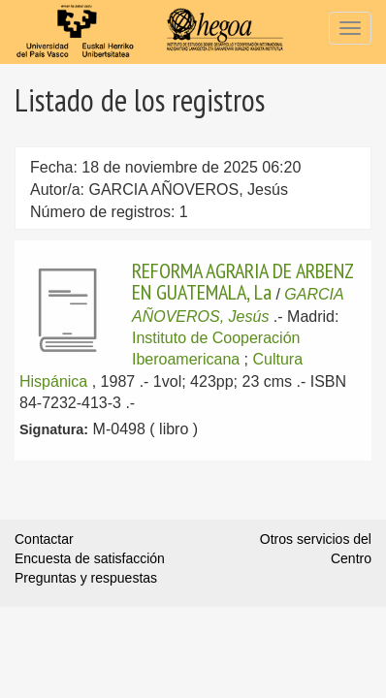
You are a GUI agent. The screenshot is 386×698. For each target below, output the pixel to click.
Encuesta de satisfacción (90, 558)
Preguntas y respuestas (86, 578)
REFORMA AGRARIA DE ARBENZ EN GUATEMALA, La (242, 281)
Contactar (44, 539)
